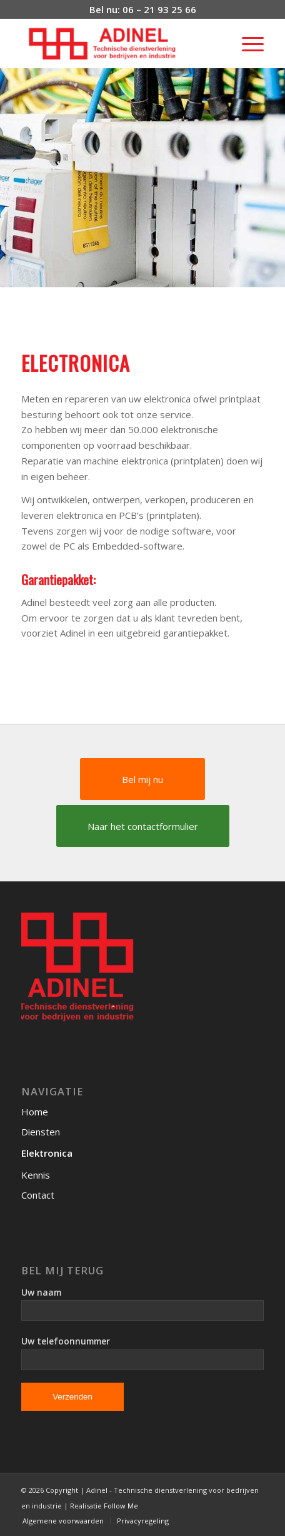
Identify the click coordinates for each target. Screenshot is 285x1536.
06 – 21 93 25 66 (159, 9)
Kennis (35, 1175)
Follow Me (121, 1505)
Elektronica (46, 1153)
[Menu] (246, 43)
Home (34, 1111)
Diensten (40, 1131)
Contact (37, 1195)
